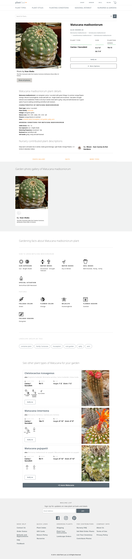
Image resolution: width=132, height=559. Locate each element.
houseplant (36, 119)
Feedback (21, 544)
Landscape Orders (64, 536)
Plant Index (41, 528)
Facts (67, 159)
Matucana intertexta (37, 410)
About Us (100, 528)
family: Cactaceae (42, 346)
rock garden (43, 119)
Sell (100, 2)
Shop (82, 2)
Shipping (60, 528)
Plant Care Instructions (62, 532)
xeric (53, 119)
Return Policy (42, 535)
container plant (27, 119)
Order (91, 2)
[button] (111, 16)
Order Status (22, 531)
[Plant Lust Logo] (21, 2)
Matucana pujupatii (36, 448)
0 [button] (115, 1)
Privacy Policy (102, 535)
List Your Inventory (84, 535)
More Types (94, 159)
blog (109, 2)
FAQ (18, 540)
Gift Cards (41, 531)
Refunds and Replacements (22, 535)
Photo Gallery (39, 159)
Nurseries (41, 538)
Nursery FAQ (82, 528)
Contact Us (21, 528)
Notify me (93, 59)
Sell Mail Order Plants (85, 531)
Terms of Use (102, 531)
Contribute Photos (84, 538)
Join (83, 511)
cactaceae (30, 110)
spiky (49, 119)
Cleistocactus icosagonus (39, 373)
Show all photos (24, 80)
